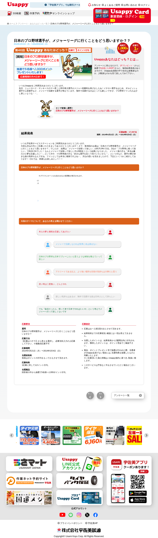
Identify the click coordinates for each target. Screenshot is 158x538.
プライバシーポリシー (71, 523)
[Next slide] (146, 435)
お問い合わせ (130, 5)
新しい (90, 394)
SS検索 (17, 13)
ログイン (145, 5)
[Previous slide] (11, 435)
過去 (100, 394)
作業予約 (35, 13)
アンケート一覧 (121, 395)
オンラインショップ (63, 13)
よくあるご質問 (112, 5)
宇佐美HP (93, 523)
